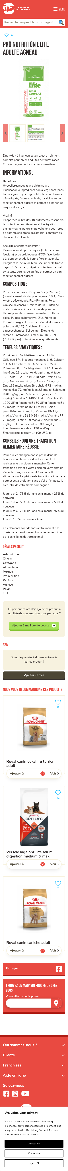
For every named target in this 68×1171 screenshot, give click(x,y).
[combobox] (34, 22)
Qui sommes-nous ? (20, 1048)
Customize (34, 1153)
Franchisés (12, 1068)
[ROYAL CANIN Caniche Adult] (34, 917)
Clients (9, 1058)
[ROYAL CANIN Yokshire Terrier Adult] (34, 737)
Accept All (34, 1143)
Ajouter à (24, 777)
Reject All (34, 1163)
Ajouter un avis (34, 678)
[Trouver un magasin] (56, 1006)
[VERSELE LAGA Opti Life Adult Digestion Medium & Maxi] (34, 828)
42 (58, 797)
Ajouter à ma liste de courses (34, 629)
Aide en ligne (14, 1079)
